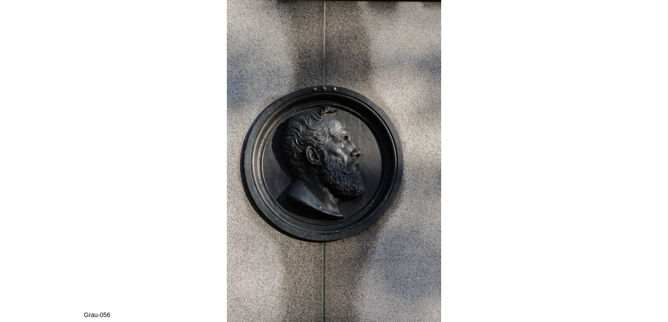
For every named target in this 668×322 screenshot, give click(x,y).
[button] (580, 23)
